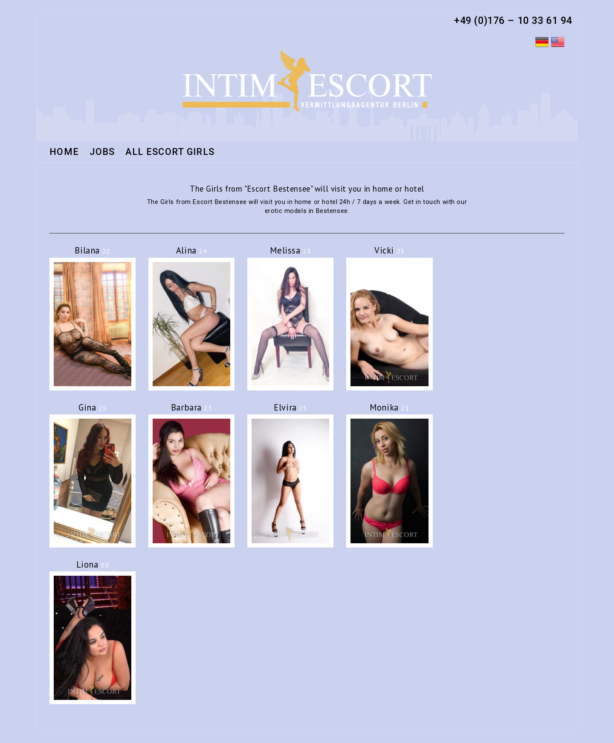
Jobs (102, 152)
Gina (92, 407)
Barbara (191, 407)
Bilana (92, 250)
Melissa (290, 250)
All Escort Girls (169, 152)
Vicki (389, 250)
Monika (389, 407)
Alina (191, 250)
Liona (92, 564)
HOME (64, 152)
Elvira (290, 407)
